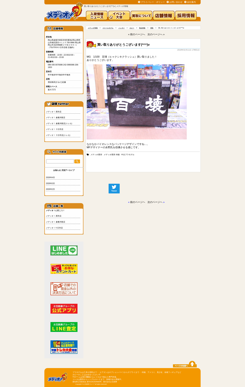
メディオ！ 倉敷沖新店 (55, 117)
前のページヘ (137, 202)
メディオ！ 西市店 (53, 112)
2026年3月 (50, 183)
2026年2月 (50, 189)
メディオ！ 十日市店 (54, 129)
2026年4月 (50, 177)
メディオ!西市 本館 (112, 155)
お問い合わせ (175, 2)
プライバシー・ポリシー (153, 2)
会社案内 (191, 2)
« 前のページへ (136, 34)
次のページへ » (156, 34)
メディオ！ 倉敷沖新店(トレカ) (59, 123)
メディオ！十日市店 (54, 228)
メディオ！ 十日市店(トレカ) (58, 135)
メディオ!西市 (96, 155)
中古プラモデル (127, 155)
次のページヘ (155, 202)
